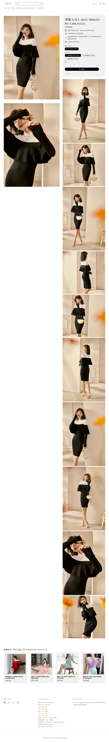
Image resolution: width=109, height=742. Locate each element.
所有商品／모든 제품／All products (26, 8)
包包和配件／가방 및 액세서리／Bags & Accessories (51, 722)
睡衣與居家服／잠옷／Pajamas (46, 720)
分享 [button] (67, 73)
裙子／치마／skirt (42, 709)
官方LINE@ (40, 8)
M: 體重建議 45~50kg (89, 55)
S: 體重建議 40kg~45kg (72, 55)
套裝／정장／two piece (44, 704)
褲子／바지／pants (43, 711)
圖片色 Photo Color (71, 49)
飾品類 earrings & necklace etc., (46, 724)
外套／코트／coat (42, 713)
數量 (66, 62)
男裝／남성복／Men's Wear (45, 726)
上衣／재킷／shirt (43, 707)
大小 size (67, 52)
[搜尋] (41, 3)
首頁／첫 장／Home (10, 8)
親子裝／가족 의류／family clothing (47, 718)
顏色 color (68, 46)
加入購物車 (82, 69)
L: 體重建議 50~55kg (72, 58)
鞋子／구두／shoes (43, 715)
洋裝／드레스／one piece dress (46, 702)
